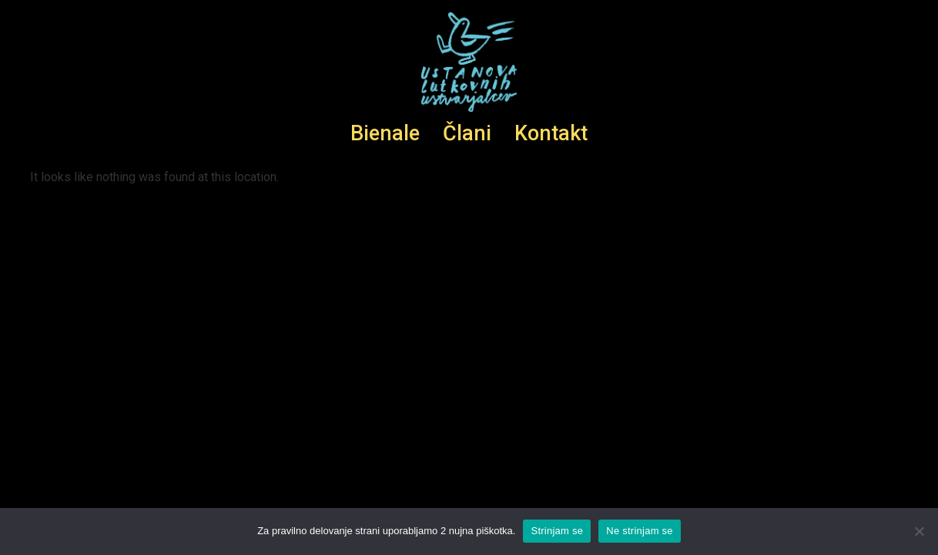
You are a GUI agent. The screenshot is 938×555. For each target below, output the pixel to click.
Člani (467, 133)
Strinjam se (557, 530)
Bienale (385, 133)
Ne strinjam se (639, 530)
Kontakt (551, 133)
